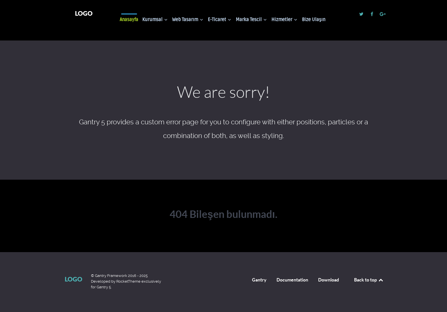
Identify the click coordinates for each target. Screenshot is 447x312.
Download (328, 279)
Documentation (292, 279)
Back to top (369, 279)
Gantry (259, 279)
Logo (84, 13)
